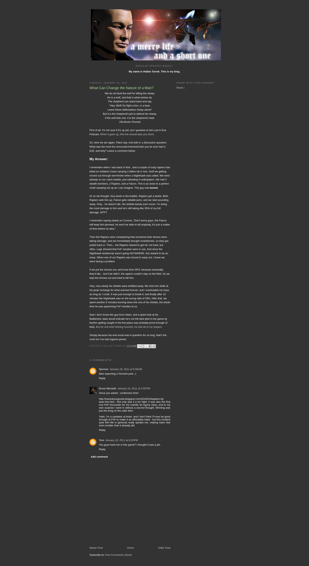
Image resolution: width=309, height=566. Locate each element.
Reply (102, 378)
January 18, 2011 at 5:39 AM (126, 369)
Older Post (164, 547)
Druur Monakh (107, 388)
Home (130, 547)
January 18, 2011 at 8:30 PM (121, 440)
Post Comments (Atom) (118, 554)
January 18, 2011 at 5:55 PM (133, 388)
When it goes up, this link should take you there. (127, 134)
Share (179, 87)
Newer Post (96, 547)
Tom (101, 440)
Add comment (99, 456)
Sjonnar (103, 369)
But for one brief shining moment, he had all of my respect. (129, 326)
